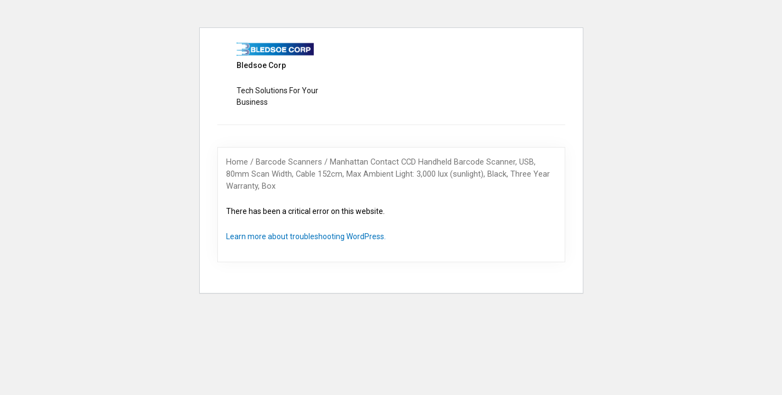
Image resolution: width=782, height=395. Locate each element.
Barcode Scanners (289, 162)
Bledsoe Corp (261, 65)
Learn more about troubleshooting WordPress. (306, 236)
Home (237, 162)
